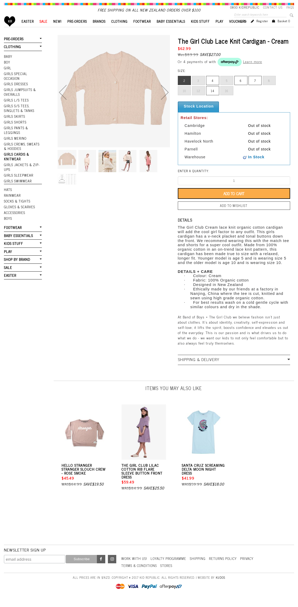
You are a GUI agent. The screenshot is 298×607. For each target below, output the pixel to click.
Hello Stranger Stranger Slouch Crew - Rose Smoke (84, 477)
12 (198, 99)
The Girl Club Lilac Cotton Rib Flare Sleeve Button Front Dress (142, 479)
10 (184, 99)
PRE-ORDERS (77, 30)
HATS (8, 193)
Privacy (252, 566)
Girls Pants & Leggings (16, 135)
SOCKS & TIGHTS (17, 204)
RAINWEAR (12, 198)
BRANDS (99, 30)
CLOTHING (119, 30)
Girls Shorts (15, 128)
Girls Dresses (15, 91)
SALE (43, 30)
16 (226, 99)
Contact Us (273, 7)
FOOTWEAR (142, 30)
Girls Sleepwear (18, 179)
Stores (168, 573)
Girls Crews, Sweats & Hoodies (23, 151)
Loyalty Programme (170, 566)
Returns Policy (226, 566)
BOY (7, 70)
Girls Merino (15, 143)
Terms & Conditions (140, 573)
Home (10, 30)
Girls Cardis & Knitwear (16, 161)
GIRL (7, 75)
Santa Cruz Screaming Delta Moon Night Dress (203, 477)
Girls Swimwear (17, 184)
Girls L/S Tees (16, 106)
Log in (242, 29)
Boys (8, 220)
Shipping (201, 566)
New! (57, 30)
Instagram (112, 567)
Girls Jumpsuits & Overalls (19, 99)
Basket (284, 29)
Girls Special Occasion (15, 83)
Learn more (252, 70)
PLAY (219, 30)
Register (262, 29)
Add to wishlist (233, 214)
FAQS (290, 7)
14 (212, 99)
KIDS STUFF (200, 30)
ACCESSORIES (14, 215)
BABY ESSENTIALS (171, 30)
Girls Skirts (14, 122)
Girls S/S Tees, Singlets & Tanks (19, 114)
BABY (8, 64)
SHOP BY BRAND (17, 260)
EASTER (27, 30)
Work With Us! (134, 566)
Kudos (220, 585)
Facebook (101, 567)
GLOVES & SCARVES (19, 209)
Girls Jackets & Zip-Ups (21, 171)
